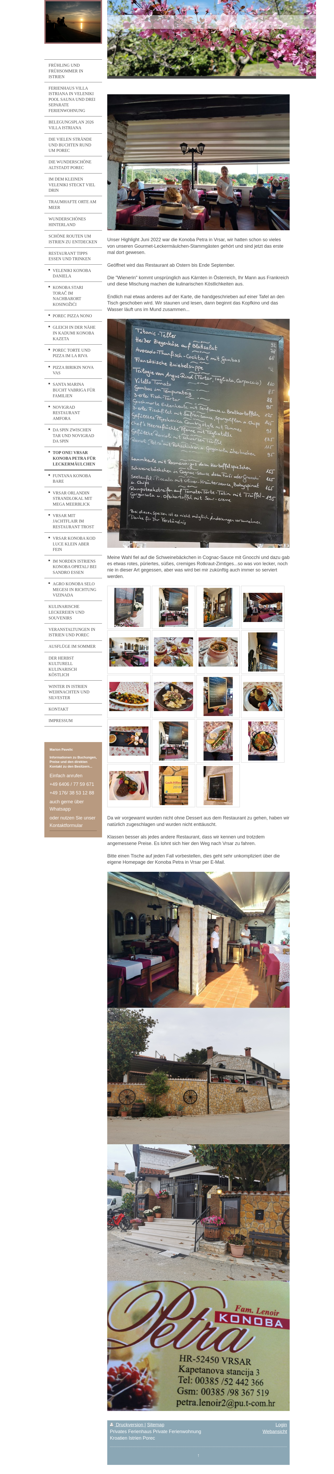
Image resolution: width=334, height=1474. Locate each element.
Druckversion (127, 1424)
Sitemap (155, 1424)
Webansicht (275, 1431)
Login (281, 1424)
